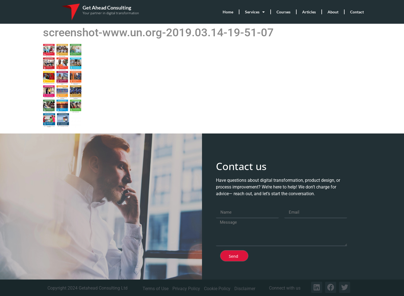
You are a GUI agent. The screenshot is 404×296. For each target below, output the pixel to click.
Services (255, 12)
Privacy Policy (186, 288)
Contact (357, 11)
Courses (283, 11)
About (333, 11)
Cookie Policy (217, 288)
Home (228, 11)
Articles (309, 11)
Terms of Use (156, 288)
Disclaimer (244, 288)
